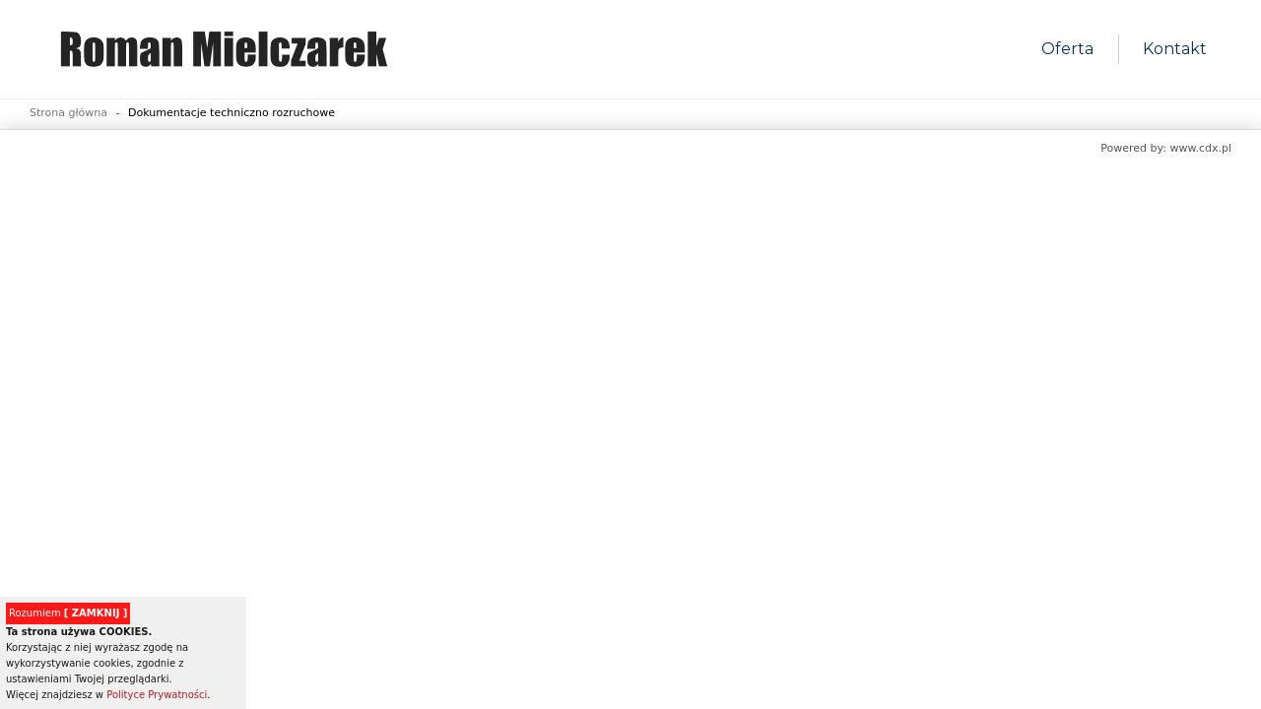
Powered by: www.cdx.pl (1165, 148)
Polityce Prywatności (156, 694)
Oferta (1067, 48)
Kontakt (1175, 48)
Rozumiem (68, 613)
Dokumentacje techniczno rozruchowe (231, 112)
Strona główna (68, 112)
